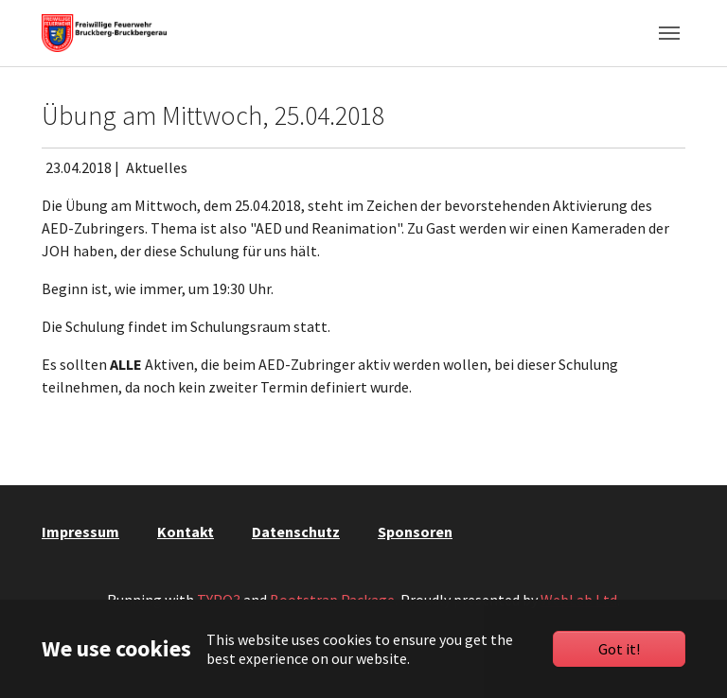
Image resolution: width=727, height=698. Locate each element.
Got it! (619, 648)
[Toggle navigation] (669, 33)
